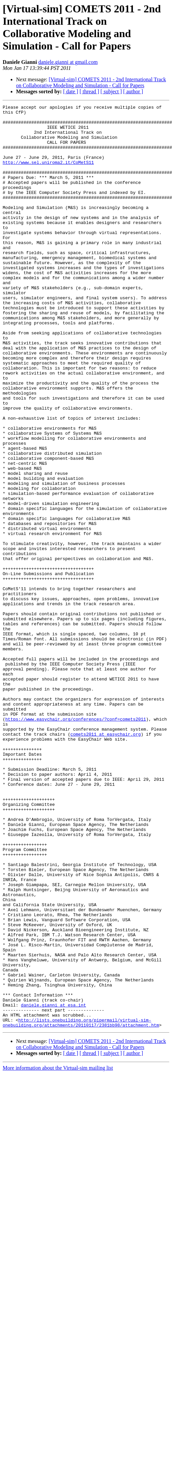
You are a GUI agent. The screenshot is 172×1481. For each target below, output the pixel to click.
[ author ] (133, 91)
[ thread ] (89, 91)
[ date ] (70, 91)
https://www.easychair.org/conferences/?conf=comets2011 (75, 842)
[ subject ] (111, 91)
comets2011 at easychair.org (105, 860)
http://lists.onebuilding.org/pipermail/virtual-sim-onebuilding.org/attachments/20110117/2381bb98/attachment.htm (81, 1206)
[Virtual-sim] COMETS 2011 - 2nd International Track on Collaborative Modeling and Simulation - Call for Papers (91, 82)
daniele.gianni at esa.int (53, 1185)
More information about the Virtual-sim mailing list (58, 1252)
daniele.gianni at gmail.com (68, 62)
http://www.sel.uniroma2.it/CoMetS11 (48, 174)
